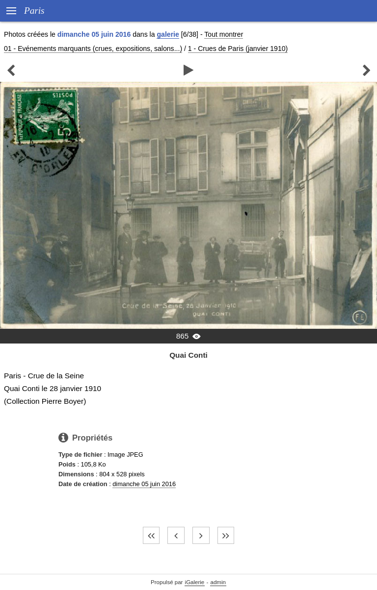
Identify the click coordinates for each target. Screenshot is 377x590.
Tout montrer (223, 34)
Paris (34, 10)
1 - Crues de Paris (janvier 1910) (238, 48)
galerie (168, 34)
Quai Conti (188, 355)
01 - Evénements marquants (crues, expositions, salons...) (93, 48)
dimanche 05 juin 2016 (144, 484)
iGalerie (195, 582)
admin (218, 582)
